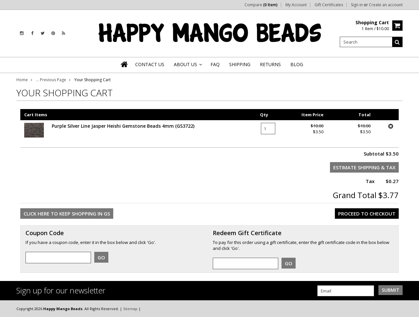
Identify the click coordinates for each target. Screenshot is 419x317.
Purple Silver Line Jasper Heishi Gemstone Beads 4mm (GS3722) (123, 126)
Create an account (386, 5)
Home (22, 80)
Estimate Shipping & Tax (364, 167)
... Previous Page (51, 80)
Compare (261, 5)
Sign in (357, 5)
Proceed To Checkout (366, 213)
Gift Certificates (329, 5)
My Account (296, 5)
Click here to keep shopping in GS (67, 213)
